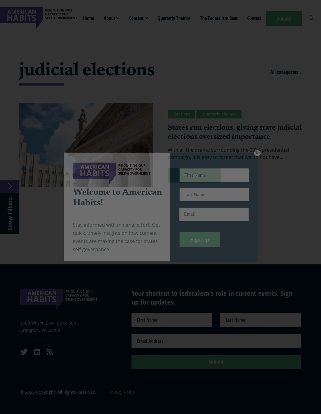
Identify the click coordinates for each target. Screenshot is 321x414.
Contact (254, 18)
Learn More (194, 175)
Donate (283, 18)
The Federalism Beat (219, 18)
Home (88, 18)
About (111, 18)
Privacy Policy (122, 392)
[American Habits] (39, 18)
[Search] (311, 18)
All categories (286, 72)
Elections (181, 114)
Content (138, 18)
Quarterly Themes (173, 18)
